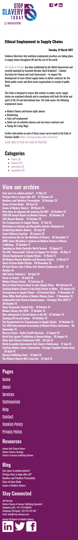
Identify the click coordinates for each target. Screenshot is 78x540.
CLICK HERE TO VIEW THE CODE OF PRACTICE (26, 142)
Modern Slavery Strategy (12, 452)
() (16, 159)
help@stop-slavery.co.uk (18, 514)
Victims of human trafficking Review (17, 455)
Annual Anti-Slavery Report (13, 448)
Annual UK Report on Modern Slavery (18, 519)
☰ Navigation (12, 23)
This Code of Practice (14, 67)
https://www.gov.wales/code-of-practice (39, 137)
